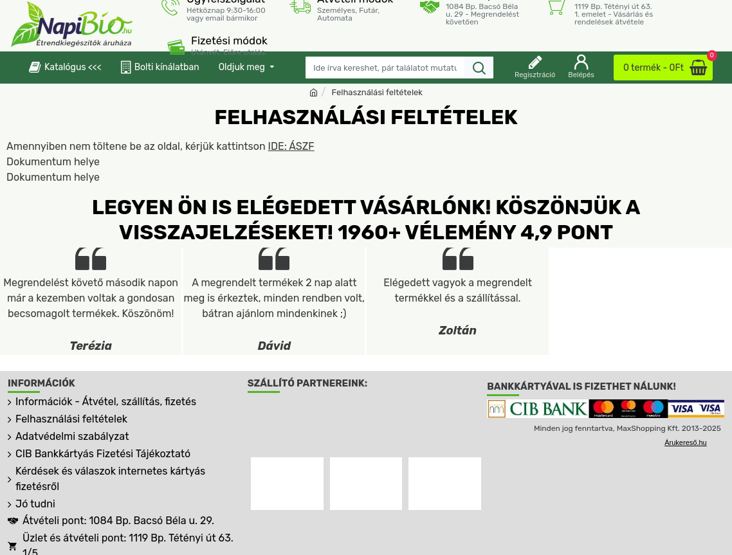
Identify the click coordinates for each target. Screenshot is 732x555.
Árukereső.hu (685, 442)
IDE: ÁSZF (291, 146)
